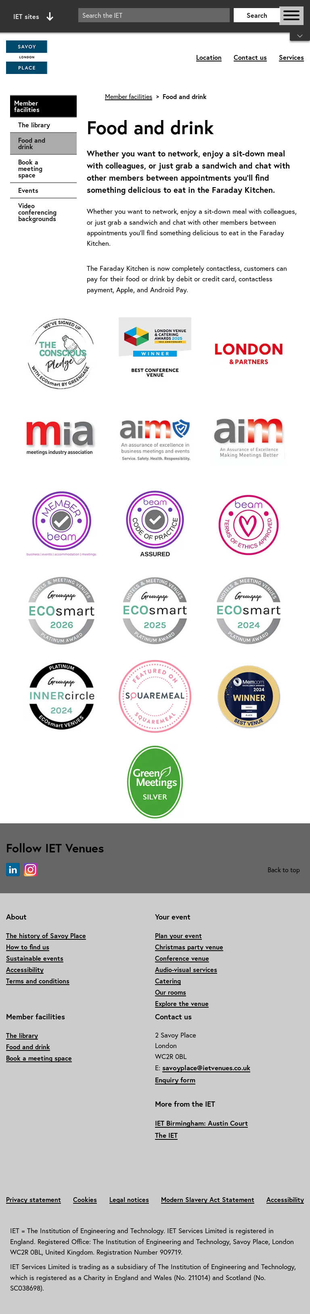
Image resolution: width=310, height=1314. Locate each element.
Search (257, 15)
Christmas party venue (189, 947)
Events (43, 190)
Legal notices (129, 1199)
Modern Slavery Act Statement (207, 1199)
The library (43, 125)
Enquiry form (175, 1079)
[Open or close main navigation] (291, 15)
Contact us (250, 57)
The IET (166, 1135)
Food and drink (31, 143)
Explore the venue (182, 1003)
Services (291, 57)
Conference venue (182, 958)
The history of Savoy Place (46, 935)
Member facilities (41, 106)
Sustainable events (34, 958)
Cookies (85, 1199)
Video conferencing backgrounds (43, 212)
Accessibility (25, 969)
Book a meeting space (43, 168)
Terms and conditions (37, 981)
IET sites (33, 17)
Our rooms (170, 992)
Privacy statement (33, 1199)
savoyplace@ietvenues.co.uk (206, 1067)
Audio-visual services (186, 969)
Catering (168, 981)
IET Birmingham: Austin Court (201, 1123)
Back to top (284, 869)
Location (209, 57)
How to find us (27, 947)
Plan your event (178, 935)
